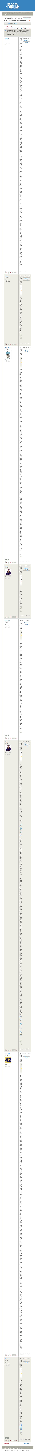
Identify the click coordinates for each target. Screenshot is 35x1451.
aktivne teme (15, 12)
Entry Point (8, 348)
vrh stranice (30, 1447)
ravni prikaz (17, 28)
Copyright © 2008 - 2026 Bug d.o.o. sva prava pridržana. (17, 1450)
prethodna (6, 26)
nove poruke (28, 12)
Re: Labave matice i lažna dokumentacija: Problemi (21, 42)
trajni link (22, 271)
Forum (8, 1447)
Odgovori (26, 40)
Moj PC (6, 559)
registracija (8, 12)
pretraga (8, 13)
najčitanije (21, 12)
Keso (6, 276)
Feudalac (7, 620)
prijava (3, 12)
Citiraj (26, 42)
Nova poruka (27, 18)
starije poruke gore (26, 28)
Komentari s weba (16, 1447)
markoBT (7, 1053)
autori (4, 13)
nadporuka (27, 271)
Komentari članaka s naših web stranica (12, 1448)
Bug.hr (4, 1447)
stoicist (7, 38)
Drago (6, 566)
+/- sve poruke (9, 28)
